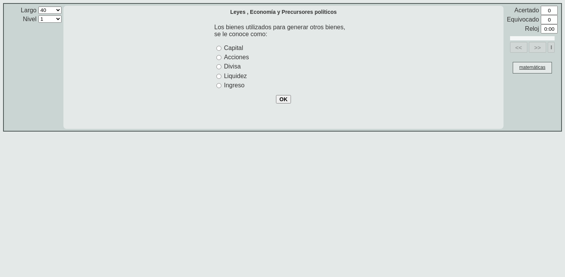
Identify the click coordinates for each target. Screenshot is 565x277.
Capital (233, 48)
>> (537, 47)
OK (283, 99)
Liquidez (235, 76)
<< (518, 47)
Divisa (232, 66)
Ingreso (234, 85)
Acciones (236, 57)
